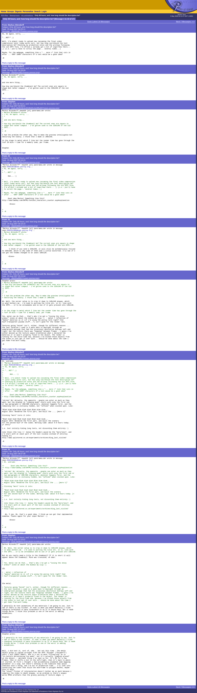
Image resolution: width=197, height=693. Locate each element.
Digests (18, 11)
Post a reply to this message (14, 63)
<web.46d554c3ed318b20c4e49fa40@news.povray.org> (35, 542)
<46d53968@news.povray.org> (24, 226)
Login (44, 11)
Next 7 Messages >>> (185, 22)
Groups (10, 11)
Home (3, 11)
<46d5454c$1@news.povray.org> (25, 456)
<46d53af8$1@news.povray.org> (25, 278)
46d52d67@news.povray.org (18, 167)
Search (37, 11)
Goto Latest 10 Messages (98, 22)
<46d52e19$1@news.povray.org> (25, 72)
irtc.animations (27, 15)
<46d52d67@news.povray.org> (24, 31)
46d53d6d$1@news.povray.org (19, 460)
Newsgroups (15, 15)
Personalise (28, 11)
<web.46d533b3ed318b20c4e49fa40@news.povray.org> (35, 108)
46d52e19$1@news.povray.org (19, 230)
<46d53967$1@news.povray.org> (25, 162)
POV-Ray (4, 15)
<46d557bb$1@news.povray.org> (25, 631)
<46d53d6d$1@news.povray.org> (25, 359)
